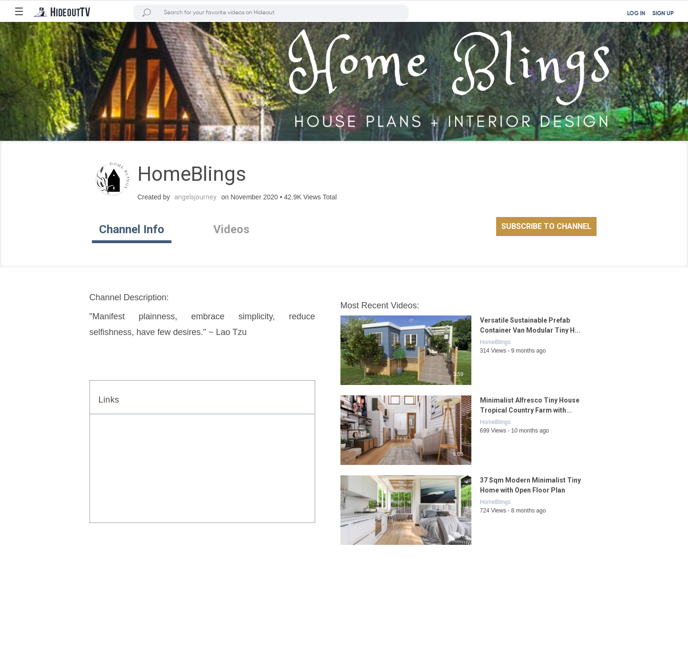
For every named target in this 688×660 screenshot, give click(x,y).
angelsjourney (195, 197)
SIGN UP (663, 14)
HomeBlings (495, 342)
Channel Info (131, 229)
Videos (231, 229)
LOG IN (636, 14)
